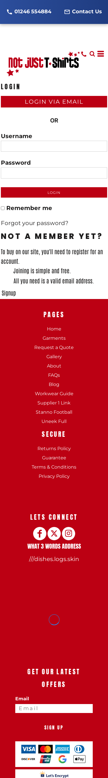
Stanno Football (54, 412)
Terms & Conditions (54, 467)
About (54, 366)
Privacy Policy (54, 476)
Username (16, 136)
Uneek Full (54, 421)
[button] (92, 54)
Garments (54, 338)
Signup (9, 292)
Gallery (54, 356)
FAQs (54, 375)
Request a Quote (54, 347)
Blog (54, 384)
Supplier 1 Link (54, 403)
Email (22, 698)
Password (16, 162)
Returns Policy (54, 448)
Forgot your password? (34, 223)
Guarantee (54, 458)
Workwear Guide (54, 393)
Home (54, 329)
